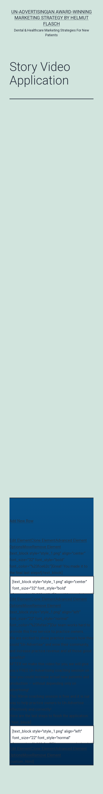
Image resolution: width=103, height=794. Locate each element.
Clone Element (43, 540)
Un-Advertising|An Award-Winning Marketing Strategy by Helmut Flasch (51, 17)
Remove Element (46, 547)
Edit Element (20, 540)
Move (27, 547)
